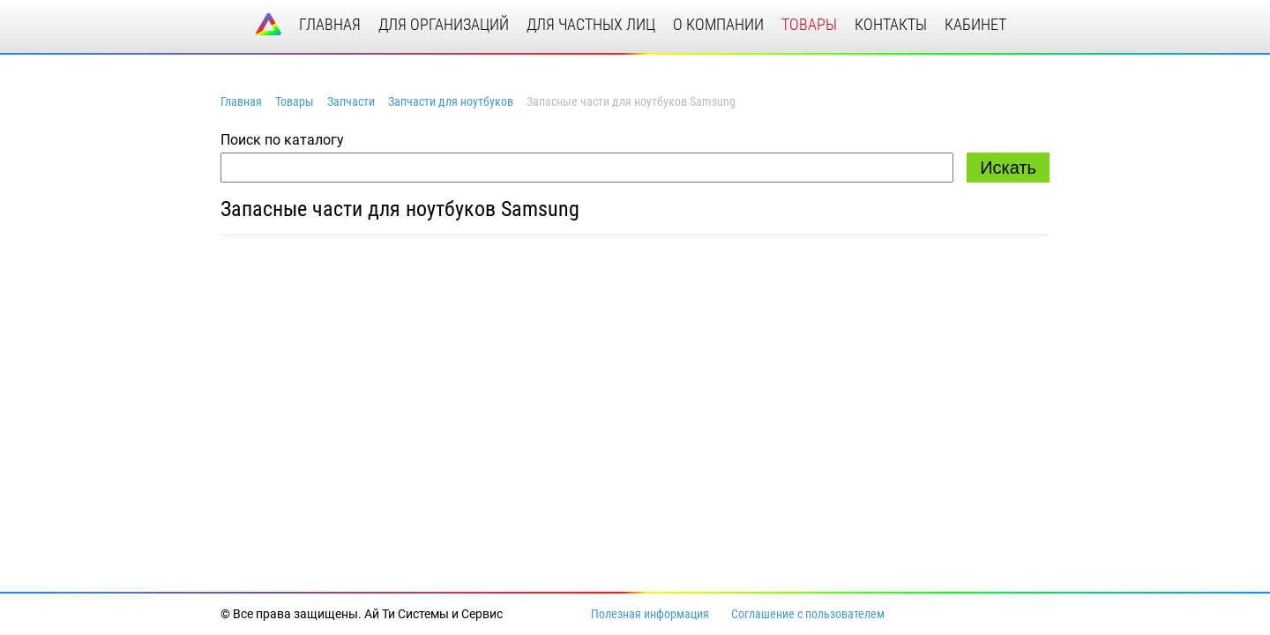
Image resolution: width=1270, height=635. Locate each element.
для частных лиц (591, 24)
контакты (891, 24)
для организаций (443, 24)
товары (809, 24)
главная (330, 24)
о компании (718, 24)
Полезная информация (650, 614)
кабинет (975, 24)
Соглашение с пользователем (808, 614)
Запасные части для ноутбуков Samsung (399, 209)
